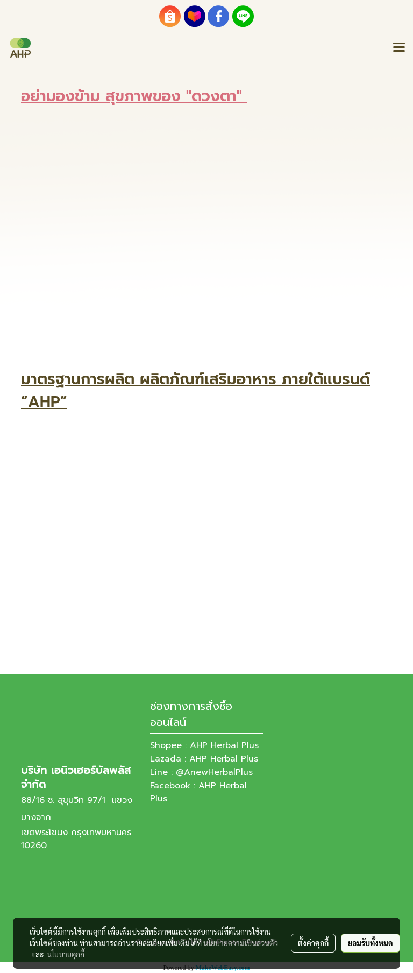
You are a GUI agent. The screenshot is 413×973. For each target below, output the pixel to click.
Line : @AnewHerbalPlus (201, 772)
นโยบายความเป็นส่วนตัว (240, 943)
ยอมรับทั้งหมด (370, 943)
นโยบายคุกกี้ (65, 954)
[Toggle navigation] (399, 48)
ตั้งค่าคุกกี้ (313, 943)
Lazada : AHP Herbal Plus (204, 758)
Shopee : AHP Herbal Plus (204, 745)
